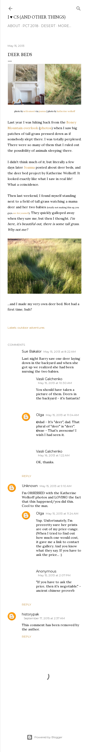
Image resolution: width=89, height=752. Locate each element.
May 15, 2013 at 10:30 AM (55, 383)
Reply (26, 476)
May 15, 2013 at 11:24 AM (62, 513)
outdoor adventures (31, 327)
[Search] (78, 7)
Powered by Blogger (44, 737)
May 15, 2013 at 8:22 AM (59, 351)
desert (48, 26)
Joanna (29, 167)
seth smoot (29, 111)
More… (64, 26)
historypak (30, 614)
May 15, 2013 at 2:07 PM (54, 575)
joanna (42, 111)
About (14, 26)
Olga (40, 415)
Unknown (30, 486)
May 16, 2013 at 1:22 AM (54, 455)
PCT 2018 (30, 26)
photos (46, 128)
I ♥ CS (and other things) (37, 17)
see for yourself (21, 213)
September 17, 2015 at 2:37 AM (44, 618)
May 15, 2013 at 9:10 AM (55, 486)
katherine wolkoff (66, 111)
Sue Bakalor (32, 351)
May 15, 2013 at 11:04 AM (62, 415)
